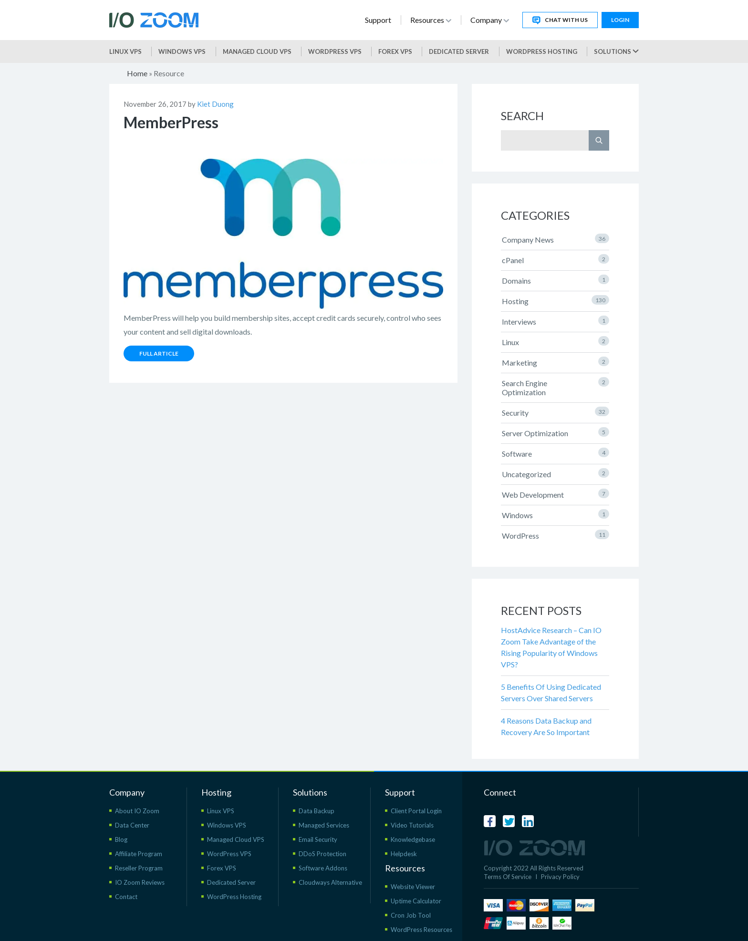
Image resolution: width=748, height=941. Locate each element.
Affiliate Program (138, 854)
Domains (555, 280)
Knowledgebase (413, 839)
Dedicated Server (459, 51)
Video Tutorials (412, 825)
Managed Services (324, 825)
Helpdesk (404, 854)
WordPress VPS (229, 854)
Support (378, 19)
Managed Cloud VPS (257, 51)
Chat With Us (560, 20)
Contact (126, 896)
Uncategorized (555, 473)
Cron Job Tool (411, 915)
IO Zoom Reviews (140, 882)
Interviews (555, 321)
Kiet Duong (215, 104)
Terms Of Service (507, 876)
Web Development (555, 494)
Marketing (555, 362)
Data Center (132, 825)
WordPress (555, 535)
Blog (121, 839)
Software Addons (323, 868)
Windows (555, 514)
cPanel (555, 259)
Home (137, 73)
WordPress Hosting (541, 51)
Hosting (555, 300)
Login (620, 19)
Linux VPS (125, 51)
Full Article (158, 353)
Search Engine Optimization (555, 387)
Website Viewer (413, 886)
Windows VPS (182, 51)
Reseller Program (139, 868)
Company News (555, 239)
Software (555, 453)
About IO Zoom (137, 811)
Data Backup (316, 811)
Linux (555, 341)
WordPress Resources (421, 929)
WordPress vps (335, 51)
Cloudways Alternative (330, 882)
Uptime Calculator (416, 901)
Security (555, 412)
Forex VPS (395, 51)
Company (489, 19)
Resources (430, 19)
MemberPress (171, 122)
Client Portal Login (416, 811)
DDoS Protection (322, 854)
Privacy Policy (560, 876)
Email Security (318, 839)
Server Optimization (555, 432)
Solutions (616, 51)
